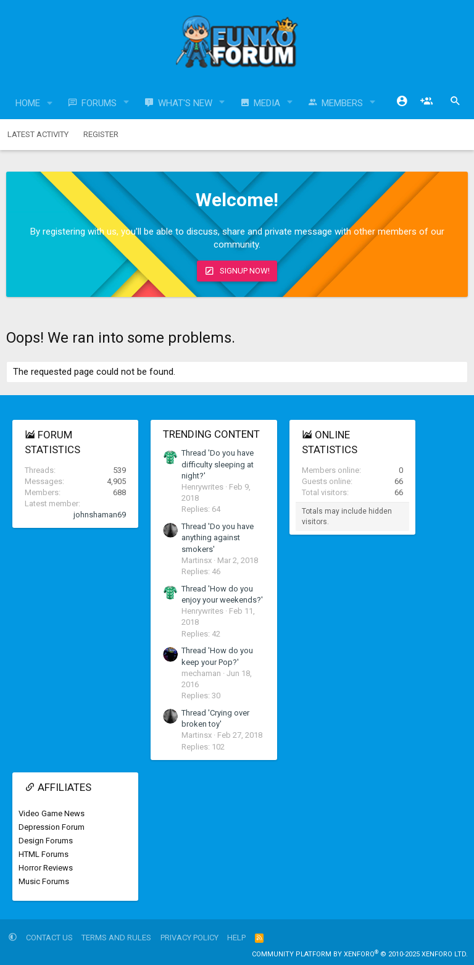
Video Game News (52, 813)
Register (100, 134)
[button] (50, 103)
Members (342, 103)
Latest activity (38, 134)
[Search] (455, 101)
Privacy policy (189, 937)
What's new (185, 103)
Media (267, 103)
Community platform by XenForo (360, 954)
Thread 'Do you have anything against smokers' (217, 537)
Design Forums (46, 840)
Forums (99, 103)
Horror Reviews (46, 867)
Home (27, 103)
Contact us (49, 937)
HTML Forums (44, 854)
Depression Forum (52, 827)
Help (236, 937)
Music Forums (44, 881)
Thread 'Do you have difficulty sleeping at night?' (217, 464)
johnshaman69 (99, 514)
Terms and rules (116, 937)
